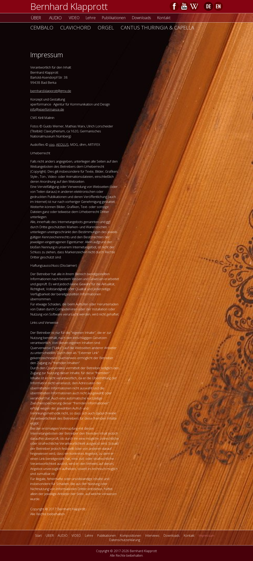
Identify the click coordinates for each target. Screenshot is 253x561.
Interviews (152, 535)
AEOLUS (62, 144)
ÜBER (36, 18)
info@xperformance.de (47, 109)
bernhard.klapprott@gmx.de (50, 90)
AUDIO (55, 18)
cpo (52, 144)
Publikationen (114, 17)
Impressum (206, 535)
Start (38, 535)
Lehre (91, 17)
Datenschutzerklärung (124, 540)
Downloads (141, 17)
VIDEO (74, 17)
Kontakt (164, 17)
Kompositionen (130, 535)
